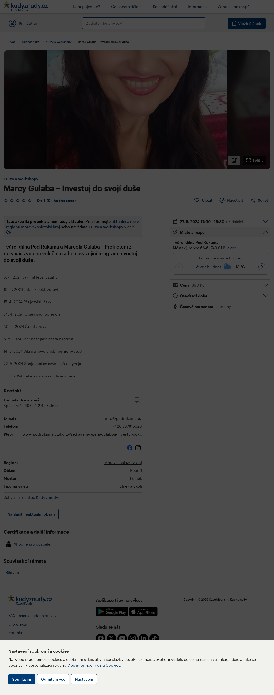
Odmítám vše (53, 679)
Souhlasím (21, 679)
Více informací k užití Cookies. (94, 665)
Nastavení (84, 679)
